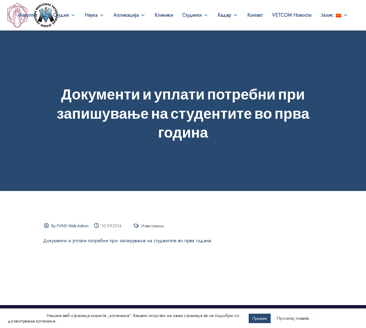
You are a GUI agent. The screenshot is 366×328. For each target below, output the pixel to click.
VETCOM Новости (291, 15)
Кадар (228, 15)
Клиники (164, 15)
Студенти (195, 15)
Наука (94, 15)
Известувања (152, 226)
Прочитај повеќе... (295, 318)
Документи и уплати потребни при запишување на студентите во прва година (127, 240)
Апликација (129, 15)
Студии (64, 15)
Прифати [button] (259, 318)
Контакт (255, 15)
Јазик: (334, 15)
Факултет (31, 15)
